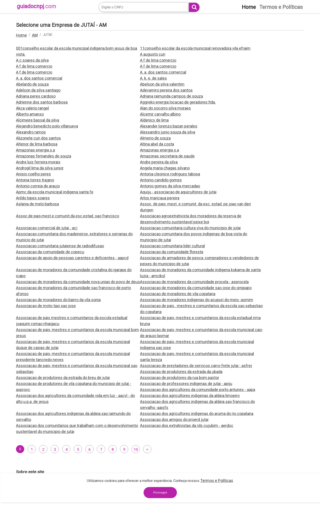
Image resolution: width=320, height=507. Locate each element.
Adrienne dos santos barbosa (42, 102)
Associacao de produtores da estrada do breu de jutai (63, 377)
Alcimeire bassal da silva (37, 120)
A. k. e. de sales (153, 78)
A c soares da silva (32, 60)
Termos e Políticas (216, 480)
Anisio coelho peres (33, 174)
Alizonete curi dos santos (38, 138)
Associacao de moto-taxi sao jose (46, 305)
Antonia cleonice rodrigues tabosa (170, 174)
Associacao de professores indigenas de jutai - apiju (186, 383)
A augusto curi (152, 54)
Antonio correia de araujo (38, 186)
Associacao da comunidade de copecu (50, 252)
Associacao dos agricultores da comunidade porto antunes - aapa (197, 389)
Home (21, 35)
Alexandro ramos (31, 132)
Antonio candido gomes (161, 180)
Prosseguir (160, 492)
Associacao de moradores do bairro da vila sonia (58, 299)
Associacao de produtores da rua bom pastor (179, 377)
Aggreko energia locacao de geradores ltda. (178, 102)
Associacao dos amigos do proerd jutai (174, 419)
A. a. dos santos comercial (163, 72)
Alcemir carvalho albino (160, 114)
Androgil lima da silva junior (40, 168)
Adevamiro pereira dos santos (166, 90)
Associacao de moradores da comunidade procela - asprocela (194, 281)
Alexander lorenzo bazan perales (168, 126)
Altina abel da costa (157, 144)
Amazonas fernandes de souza (43, 156)
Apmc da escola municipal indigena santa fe (54, 192)
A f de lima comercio (158, 60)
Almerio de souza (155, 138)
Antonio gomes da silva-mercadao (170, 186)
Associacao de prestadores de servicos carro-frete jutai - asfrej (196, 365)
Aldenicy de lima (154, 120)
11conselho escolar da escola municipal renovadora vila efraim (195, 48)
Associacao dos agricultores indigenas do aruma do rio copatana (196, 413)
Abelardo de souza (32, 84)
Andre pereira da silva (159, 162)
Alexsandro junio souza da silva (167, 132)
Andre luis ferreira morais (38, 162)
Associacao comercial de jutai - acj (46, 228)
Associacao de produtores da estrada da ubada (181, 371)
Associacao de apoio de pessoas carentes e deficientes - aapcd (72, 257)
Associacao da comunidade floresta (171, 252)
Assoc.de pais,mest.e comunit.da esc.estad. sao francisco (67, 216)
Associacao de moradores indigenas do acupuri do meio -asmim (196, 299)
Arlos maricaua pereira (159, 198)
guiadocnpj (36, 6)
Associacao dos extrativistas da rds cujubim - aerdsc (186, 425)
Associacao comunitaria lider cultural (172, 246)
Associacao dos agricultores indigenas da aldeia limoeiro (190, 395)
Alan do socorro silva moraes (165, 108)
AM (35, 35)
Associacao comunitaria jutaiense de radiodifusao (60, 246)
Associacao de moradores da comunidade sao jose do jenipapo (196, 287)
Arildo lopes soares (33, 198)
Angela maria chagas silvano (165, 168)
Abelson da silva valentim (162, 84)
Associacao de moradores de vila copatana (177, 293)
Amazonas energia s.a (35, 150)
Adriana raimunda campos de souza (171, 96)
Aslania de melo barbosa (37, 204)
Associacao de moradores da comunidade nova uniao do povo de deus (78, 281)
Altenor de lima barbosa (36, 144)
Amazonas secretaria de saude (167, 156)
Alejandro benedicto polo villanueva (47, 126)
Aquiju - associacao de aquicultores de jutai (178, 192)
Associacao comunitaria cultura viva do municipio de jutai (190, 228)
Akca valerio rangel (32, 108)
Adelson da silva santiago (38, 90)
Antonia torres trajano (35, 180)
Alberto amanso (30, 114)
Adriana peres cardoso (36, 96)
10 (136, 449)
